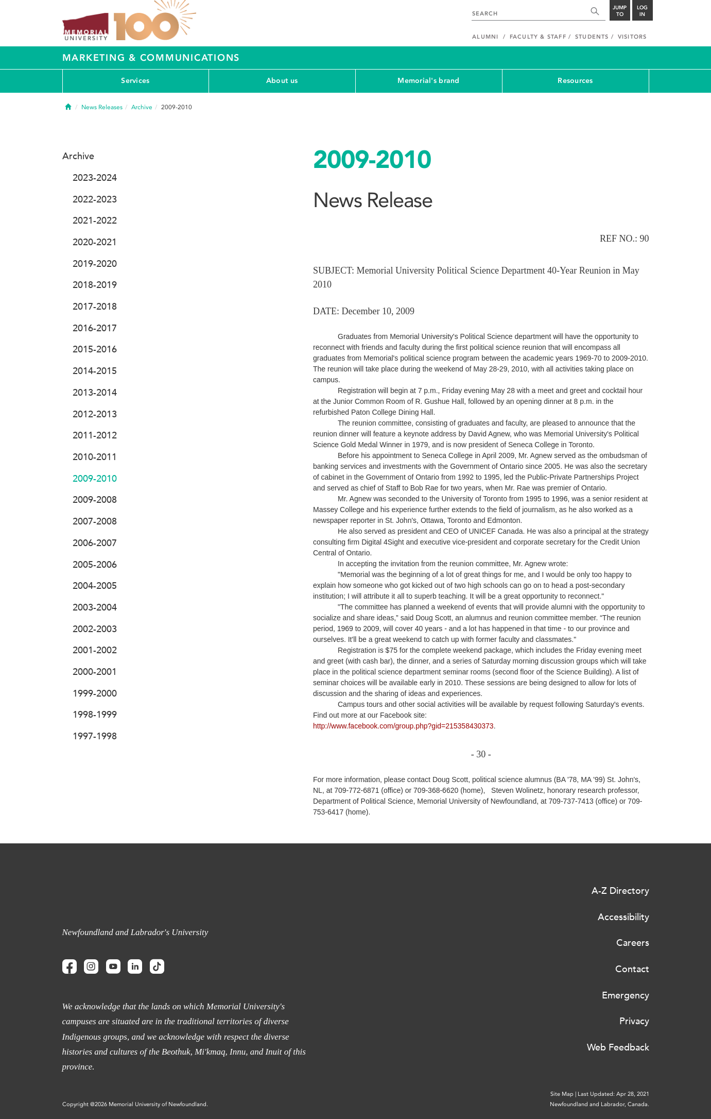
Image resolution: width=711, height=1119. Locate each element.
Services (135, 80)
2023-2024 (95, 177)
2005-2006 (95, 564)
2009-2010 (95, 478)
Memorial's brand (428, 80)
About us (282, 80)
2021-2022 (95, 220)
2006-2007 (95, 543)
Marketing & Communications (151, 57)
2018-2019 (95, 285)
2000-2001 (95, 671)
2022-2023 (95, 199)
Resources (575, 80)
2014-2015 (95, 371)
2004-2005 (95, 585)
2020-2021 (95, 242)
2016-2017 (95, 328)
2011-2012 (95, 435)
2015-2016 (95, 349)
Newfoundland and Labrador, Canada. (599, 1104)
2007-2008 (95, 521)
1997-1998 (95, 736)
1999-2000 (95, 693)
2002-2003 (95, 629)
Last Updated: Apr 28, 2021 (613, 1094)
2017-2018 (95, 306)
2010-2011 (95, 457)
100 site (155, 20)
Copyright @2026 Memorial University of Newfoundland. (135, 1104)
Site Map (562, 1094)
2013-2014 (95, 392)
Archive (141, 107)
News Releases (102, 107)
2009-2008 (95, 499)
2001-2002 (95, 650)
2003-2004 (95, 607)
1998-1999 (95, 714)
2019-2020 (95, 263)
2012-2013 (95, 414)
